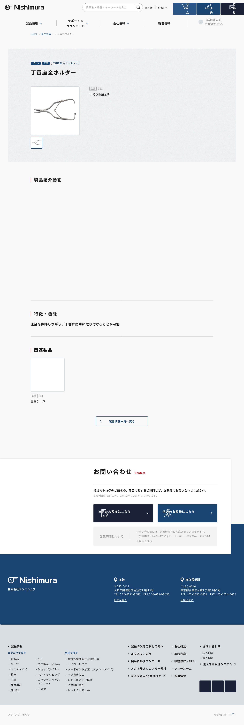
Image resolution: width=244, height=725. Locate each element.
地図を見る (121, 601)
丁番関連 (75, 63)
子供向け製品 (76, 685)
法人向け (208, 653)
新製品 (15, 659)
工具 (56, 63)
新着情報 (165, 22)
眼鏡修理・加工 (184, 661)
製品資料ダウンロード (145, 661)
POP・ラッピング (49, 675)
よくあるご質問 (141, 654)
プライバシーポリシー (20, 715)
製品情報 (46, 34)
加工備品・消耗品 (49, 664)
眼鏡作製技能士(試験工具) (84, 659)
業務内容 (180, 654)
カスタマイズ (19, 670)
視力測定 (16, 685)
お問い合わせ (212, 647)
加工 (40, 659)
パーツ (39, 63)
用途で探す (71, 653)
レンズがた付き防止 (80, 680)
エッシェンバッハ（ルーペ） (49, 682)
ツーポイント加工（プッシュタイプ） (91, 670)
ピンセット (97, 63)
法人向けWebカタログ (148, 676)
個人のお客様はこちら (195, 513)
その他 (42, 689)
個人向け (208, 658)
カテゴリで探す (17, 653)
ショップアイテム (49, 670)
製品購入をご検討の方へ (209, 22)
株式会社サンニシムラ (32, 585)
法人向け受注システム (184, 10)
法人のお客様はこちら (131, 513)
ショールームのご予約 (208, 10)
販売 (13, 675)
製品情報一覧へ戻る (116, 422)
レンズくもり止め (79, 691)
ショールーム (183, 669)
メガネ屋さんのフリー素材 (148, 669)
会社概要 (180, 647)
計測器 (15, 691)
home (34, 34)
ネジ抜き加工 (76, 675)
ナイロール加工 (77, 664)
